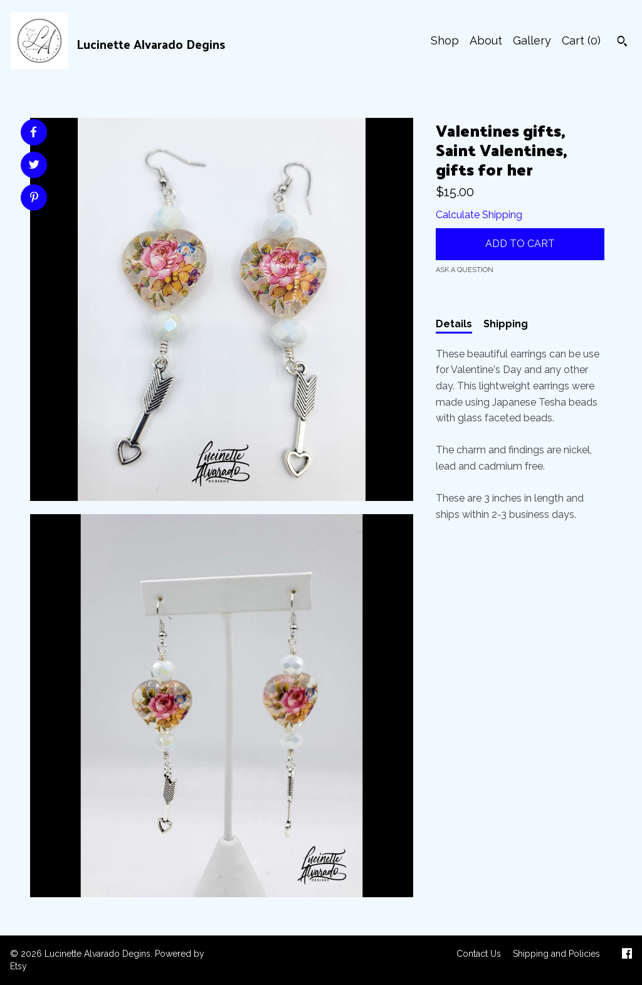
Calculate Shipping (479, 215)
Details (454, 324)
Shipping (505, 324)
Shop (445, 40)
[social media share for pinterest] (34, 198)
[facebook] (627, 955)
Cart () (581, 40)
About (486, 40)
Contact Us (478, 954)
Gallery (532, 40)
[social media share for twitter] (34, 166)
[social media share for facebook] (33, 132)
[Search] (622, 43)
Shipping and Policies (556, 954)
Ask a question (464, 270)
